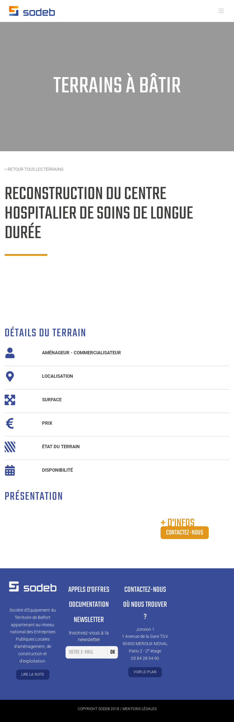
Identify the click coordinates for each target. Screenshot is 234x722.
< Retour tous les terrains (34, 169)
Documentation (89, 605)
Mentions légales (139, 709)
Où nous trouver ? (145, 611)
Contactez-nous (184, 532)
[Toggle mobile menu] (221, 11)
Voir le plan (145, 672)
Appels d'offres (88, 590)
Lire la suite (32, 674)
